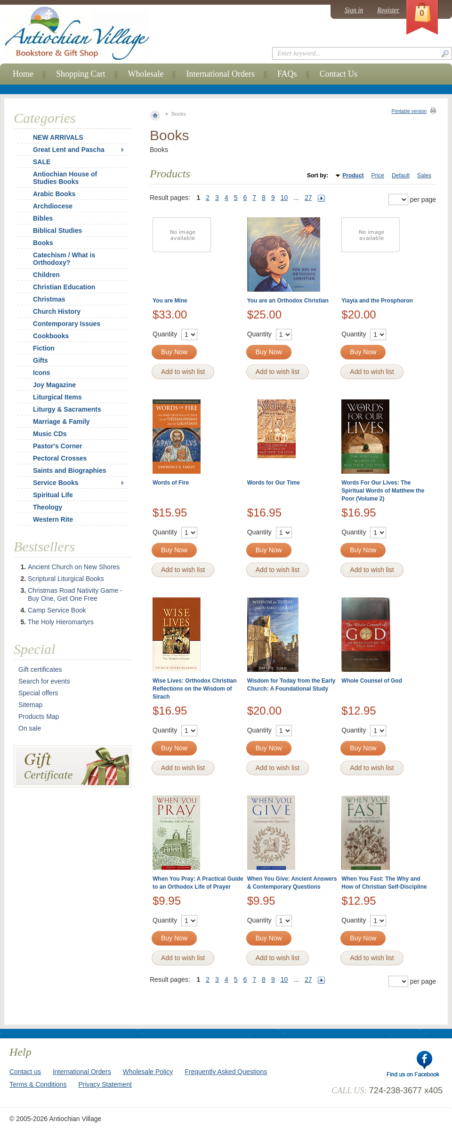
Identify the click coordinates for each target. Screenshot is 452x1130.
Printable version (409, 111)
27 (308, 197)
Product (352, 175)
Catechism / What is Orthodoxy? (64, 258)
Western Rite (53, 519)
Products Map (38, 716)
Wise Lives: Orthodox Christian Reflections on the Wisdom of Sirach (195, 688)
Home (23, 74)
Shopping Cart (80, 74)
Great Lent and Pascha (69, 149)
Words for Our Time (273, 482)
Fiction (44, 348)
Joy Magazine (54, 385)
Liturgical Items (57, 397)
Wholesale (146, 74)
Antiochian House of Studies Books (65, 177)
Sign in (354, 10)
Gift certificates (40, 669)
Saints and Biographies (69, 470)
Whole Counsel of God (371, 680)
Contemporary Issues (66, 323)
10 (284, 197)
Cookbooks (51, 336)
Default (401, 175)
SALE (41, 162)
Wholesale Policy (148, 1071)
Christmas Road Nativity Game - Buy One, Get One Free (75, 594)
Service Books (56, 482)
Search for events (44, 681)
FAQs (287, 74)
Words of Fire (171, 482)
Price (377, 175)
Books (43, 243)
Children (46, 275)
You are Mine (170, 300)
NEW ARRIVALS (58, 137)
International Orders (220, 74)
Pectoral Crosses (60, 458)
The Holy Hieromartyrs (61, 622)
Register (388, 10)
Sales (424, 175)
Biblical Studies (57, 230)
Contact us (25, 1071)
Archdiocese (53, 206)
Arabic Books (54, 194)
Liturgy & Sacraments (67, 409)
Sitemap (30, 704)
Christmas (43, 299)
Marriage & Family (61, 421)
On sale (29, 728)
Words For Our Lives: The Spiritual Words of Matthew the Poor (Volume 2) (382, 490)
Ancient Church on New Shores (74, 567)
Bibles (43, 218)
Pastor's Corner (57, 446)
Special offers (38, 693)
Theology (47, 507)
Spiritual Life (53, 495)
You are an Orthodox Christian (288, 300)
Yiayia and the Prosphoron (377, 300)
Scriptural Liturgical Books (66, 578)
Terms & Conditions (37, 1084)
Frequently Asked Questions (226, 1071)
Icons (41, 372)
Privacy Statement (105, 1084)
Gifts (40, 360)
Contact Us (339, 74)
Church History (57, 311)
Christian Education (64, 287)
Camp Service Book (57, 610)
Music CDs (50, 434)
